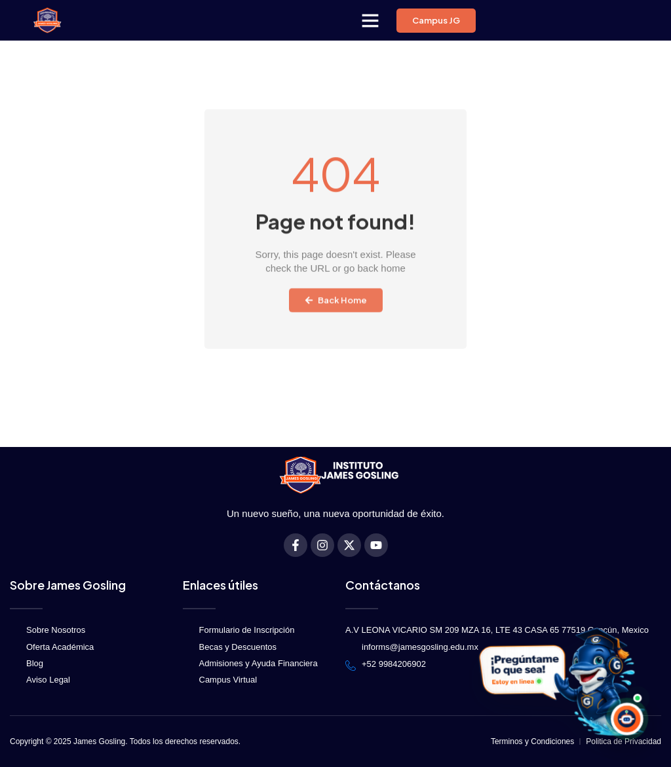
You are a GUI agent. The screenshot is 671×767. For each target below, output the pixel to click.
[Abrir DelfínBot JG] (560, 684)
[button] (370, 20)
